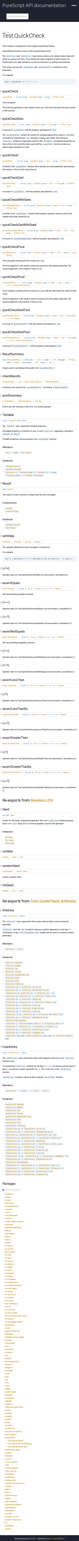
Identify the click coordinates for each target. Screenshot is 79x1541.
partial (8, 1419)
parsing (8, 1416)
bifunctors (9, 1203)
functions (9, 1349)
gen (6, 1355)
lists (7, 1383)
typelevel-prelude (13, 1504)
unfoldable (10, 1510)
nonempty (9, 1398)
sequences (10, 1477)
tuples (8, 1498)
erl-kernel (9, 1264)
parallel (8, 1413)
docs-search (53, 1538)
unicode (8, 1514)
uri (6, 1523)
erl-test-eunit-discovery (16, 1316)
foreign (8, 1340)
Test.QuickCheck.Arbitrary (53, 901)
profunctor (10, 1428)
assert (8, 1200)
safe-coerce (11, 1471)
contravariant (11, 1215)
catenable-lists (12, 1206)
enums (8, 1243)
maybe (8, 1389)
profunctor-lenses (13, 1431)
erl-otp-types (11, 1288)
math (7, 1386)
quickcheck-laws (12, 1450)
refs (7, 1465)
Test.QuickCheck (15, 1440)
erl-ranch (9, 1300)
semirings (9, 1474)
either (7, 1240)
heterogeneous (12, 1361)
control (8, 1218)
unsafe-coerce (12, 1517)
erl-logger (9, 1273)
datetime (9, 1224)
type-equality (11, 1501)
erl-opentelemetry (13, 1285)
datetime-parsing (13, 1227)
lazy (7, 1377)
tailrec (8, 1489)
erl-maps (9, 1276)
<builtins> (9, 1194)
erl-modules (10, 1279)
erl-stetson (10, 1310)
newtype (9, 1395)
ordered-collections (14, 1407)
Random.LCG (42, 800)
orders (8, 1410)
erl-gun (8, 1258)
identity (8, 1364)
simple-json (10, 1480)
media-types (10, 1392)
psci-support (11, 1434)
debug (8, 1230)
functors (9, 1352)
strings (8, 1486)
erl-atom (9, 1246)
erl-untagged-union (14, 1322)
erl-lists (8, 1270)
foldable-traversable (14, 1337)
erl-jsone (9, 1261)
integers (9, 1367)
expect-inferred (12, 1331)
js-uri (7, 1373)
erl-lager (9, 1267)
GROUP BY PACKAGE (13, 1190)
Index (74, 5)
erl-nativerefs (11, 1282)
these (7, 1492)
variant (8, 1529)
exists (7, 1328)
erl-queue (9, 1297)
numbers (9, 1404)
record (8, 1459)
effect (8, 1237)
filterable (9, 1334)
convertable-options (14, 1221)
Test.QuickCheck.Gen (17, 1447)
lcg (6, 1380)
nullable (8, 1401)
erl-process (10, 1294)
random (8, 1453)
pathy (7, 1422)
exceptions (10, 1325)
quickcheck (10, 1437)
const (7, 1212)
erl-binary (9, 1249)
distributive (10, 1233)
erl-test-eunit (11, 1313)
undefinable (10, 1507)
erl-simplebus (11, 1303)
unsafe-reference (13, 1520)
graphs (8, 1358)
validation (9, 1526)
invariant (9, 1370)
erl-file (8, 1255)
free (7, 1346)
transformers (11, 1495)
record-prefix (11, 1462)
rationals (9, 1456)
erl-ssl (8, 1307)
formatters (10, 1343)
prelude (8, 1425)
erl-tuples (9, 1319)
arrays (8, 1197)
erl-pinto (9, 1291)
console (8, 1209)
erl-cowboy (10, 1252)
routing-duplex (11, 1468)
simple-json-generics (15, 1483)
